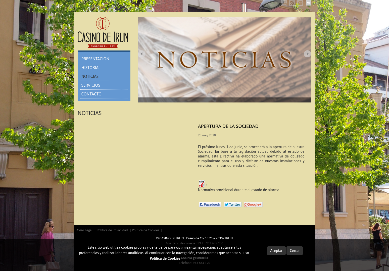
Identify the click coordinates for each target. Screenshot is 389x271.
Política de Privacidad (112, 230)
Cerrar (295, 251)
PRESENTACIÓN (95, 59)
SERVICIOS (90, 85)
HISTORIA (90, 67)
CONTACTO (91, 94)
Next (307, 54)
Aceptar (276, 251)
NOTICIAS (90, 76)
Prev (141, 54)
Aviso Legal (84, 230)
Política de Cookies (145, 230)
